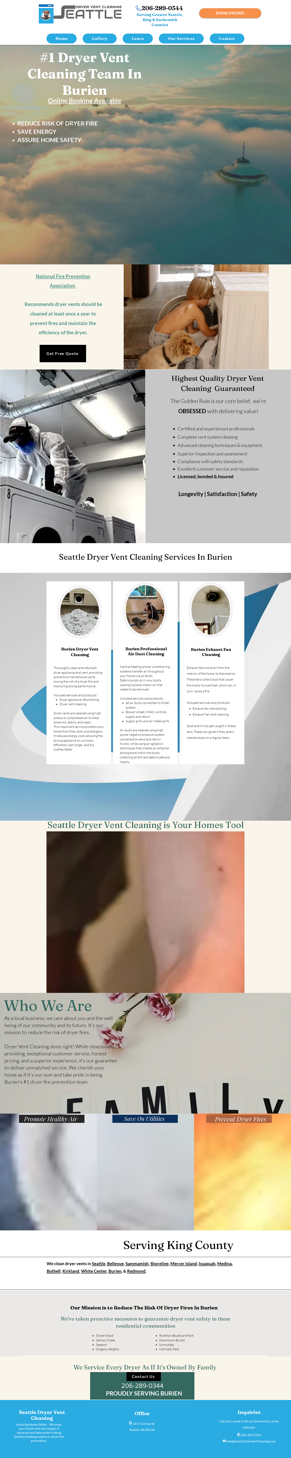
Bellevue (115, 1263)
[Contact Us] (144, 1376)
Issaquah (207, 1263)
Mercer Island (183, 1263)
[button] (181, 38)
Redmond (136, 1270)
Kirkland (70, 1270)
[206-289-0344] (142, 1386)
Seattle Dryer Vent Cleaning (42, 1415)
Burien (115, 1270)
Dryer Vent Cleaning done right (38, 1046)
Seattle (98, 1263)
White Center (94, 1270)
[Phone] (138, 8)
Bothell (54, 1270)
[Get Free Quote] (63, 353)
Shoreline (159, 1263)
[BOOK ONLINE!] (230, 13)
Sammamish (137, 1263)
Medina (224, 1263)
